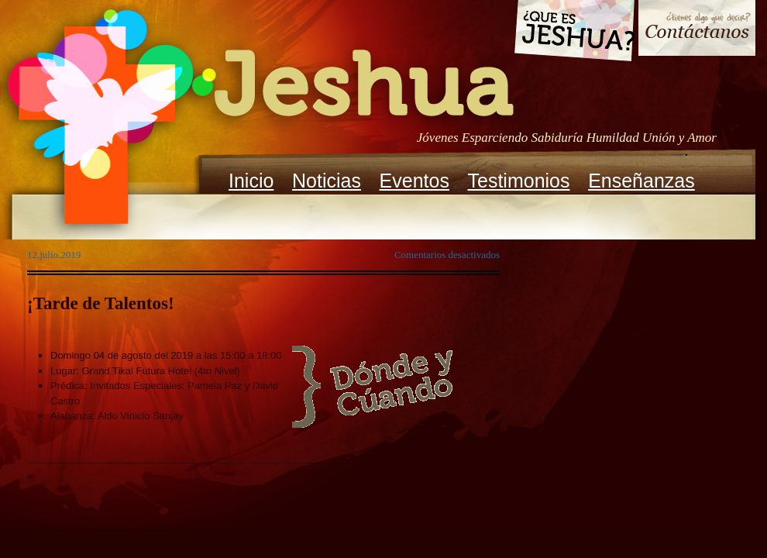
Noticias (326, 180)
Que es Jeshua (574, 33)
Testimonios (519, 180)
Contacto (696, 30)
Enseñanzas (641, 180)
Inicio (251, 180)
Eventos (414, 180)
